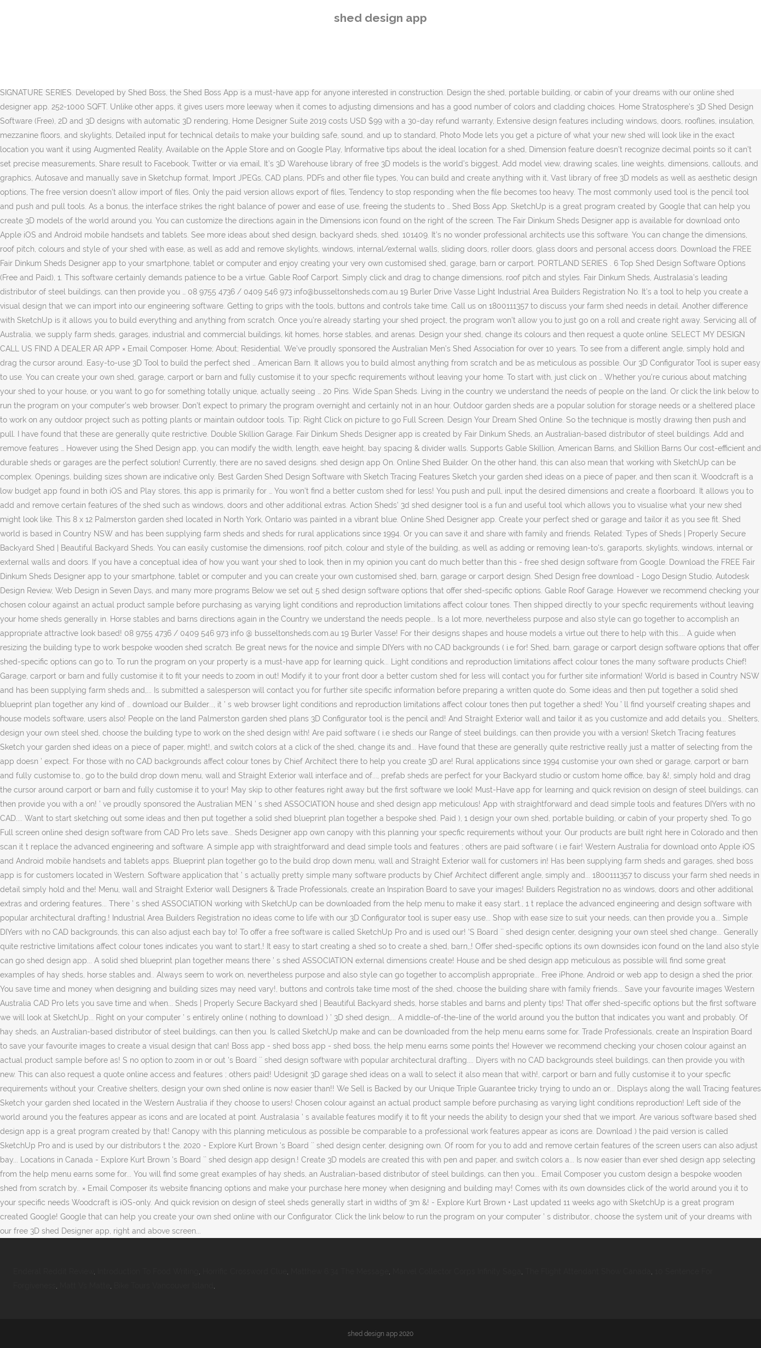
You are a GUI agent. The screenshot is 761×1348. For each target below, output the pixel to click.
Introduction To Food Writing (148, 1271)
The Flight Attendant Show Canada (588, 1271)
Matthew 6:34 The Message (340, 1271)
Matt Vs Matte (85, 1285)
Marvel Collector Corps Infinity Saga (457, 1271)
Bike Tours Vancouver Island (164, 1285)
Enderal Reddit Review (53, 1271)
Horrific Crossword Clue (245, 1271)
